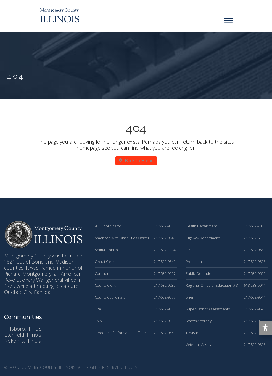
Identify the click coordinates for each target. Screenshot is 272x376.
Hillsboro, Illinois (23, 328)
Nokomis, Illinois (22, 340)
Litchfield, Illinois (22, 334)
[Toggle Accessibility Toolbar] (265, 328)
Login (131, 367)
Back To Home (136, 160)
